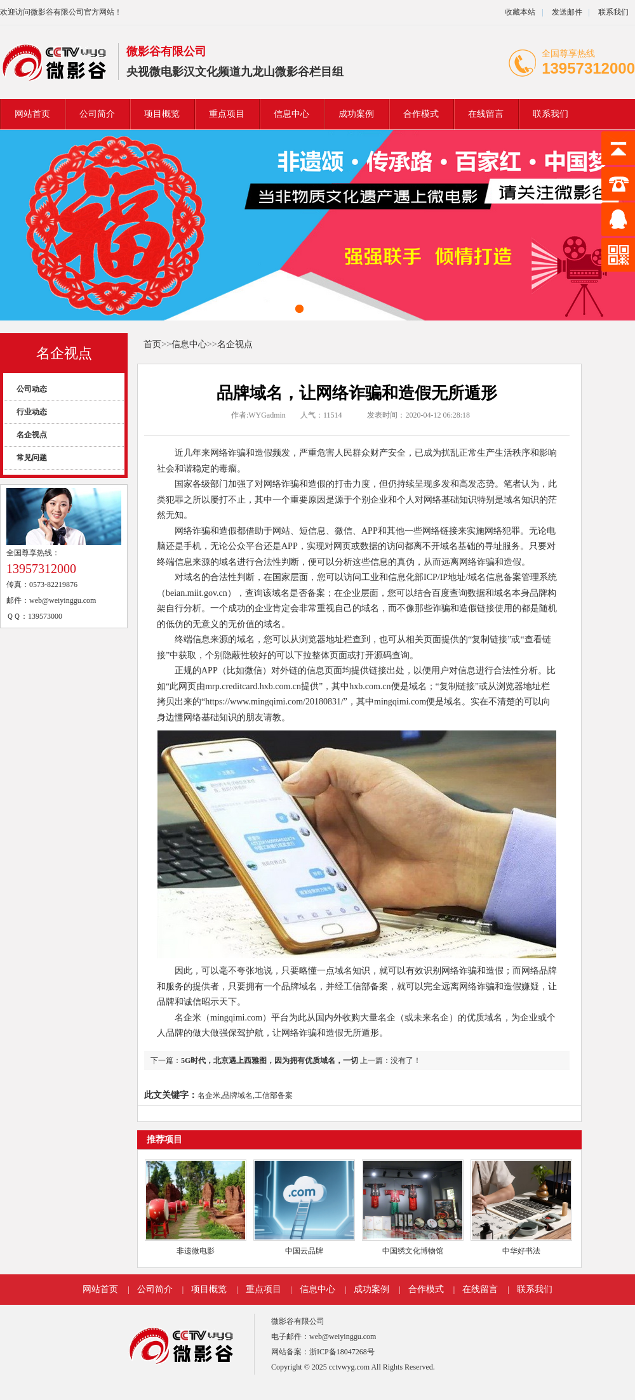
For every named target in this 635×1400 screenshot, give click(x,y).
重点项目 (226, 114)
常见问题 (32, 457)
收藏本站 (520, 12)
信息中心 (291, 114)
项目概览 (162, 114)
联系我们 (613, 12)
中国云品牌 (304, 1250)
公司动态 (32, 389)
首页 (152, 344)
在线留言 (486, 114)
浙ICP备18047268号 (342, 1351)
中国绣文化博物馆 (412, 1250)
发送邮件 (567, 12)
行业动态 (32, 411)
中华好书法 (521, 1250)
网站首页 (32, 114)
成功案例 (356, 114)
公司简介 (97, 114)
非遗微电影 (196, 1250)
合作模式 (421, 114)
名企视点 (64, 353)
